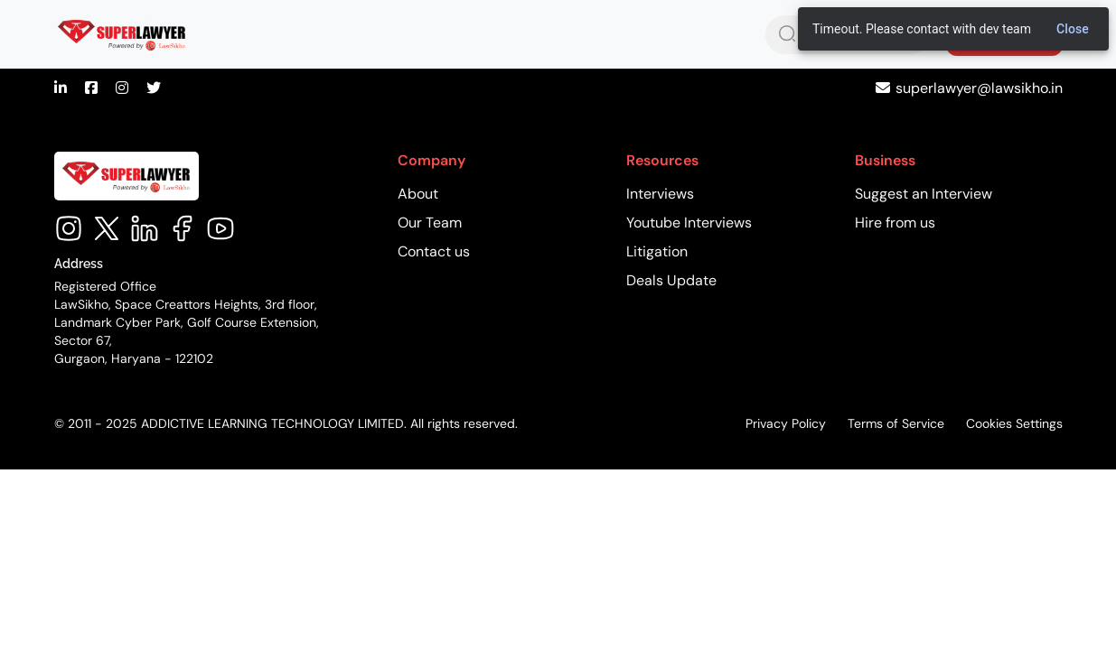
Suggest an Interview (923, 193)
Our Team (430, 222)
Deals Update (671, 280)
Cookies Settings (1014, 423)
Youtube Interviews (689, 222)
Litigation (657, 251)
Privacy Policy (786, 423)
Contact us (434, 251)
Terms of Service (896, 423)
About (418, 193)
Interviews (660, 193)
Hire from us (895, 222)
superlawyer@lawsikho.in (979, 88)
